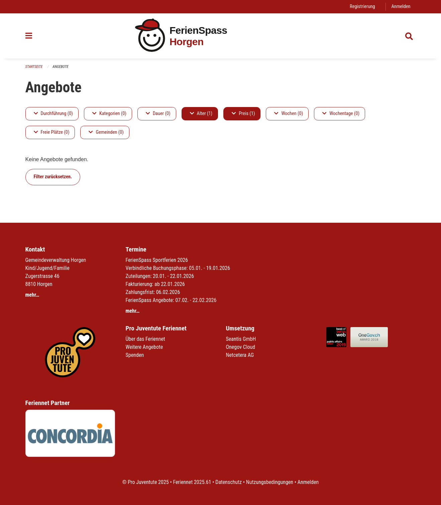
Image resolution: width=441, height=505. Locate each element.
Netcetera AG (240, 355)
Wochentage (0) (340, 113)
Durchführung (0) (53, 113)
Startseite (34, 67)
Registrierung (362, 6)
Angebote (60, 67)
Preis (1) (243, 113)
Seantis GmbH (241, 339)
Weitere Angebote (144, 347)
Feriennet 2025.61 (192, 482)
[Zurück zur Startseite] (220, 36)
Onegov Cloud (240, 347)
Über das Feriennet (145, 339)
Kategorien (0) (109, 113)
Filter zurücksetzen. (53, 177)
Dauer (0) (158, 113)
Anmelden (400, 6)
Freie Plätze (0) (52, 132)
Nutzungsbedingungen (269, 482)
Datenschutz (228, 482)
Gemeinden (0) (106, 132)
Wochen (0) (288, 113)
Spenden (135, 355)
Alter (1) (201, 113)
